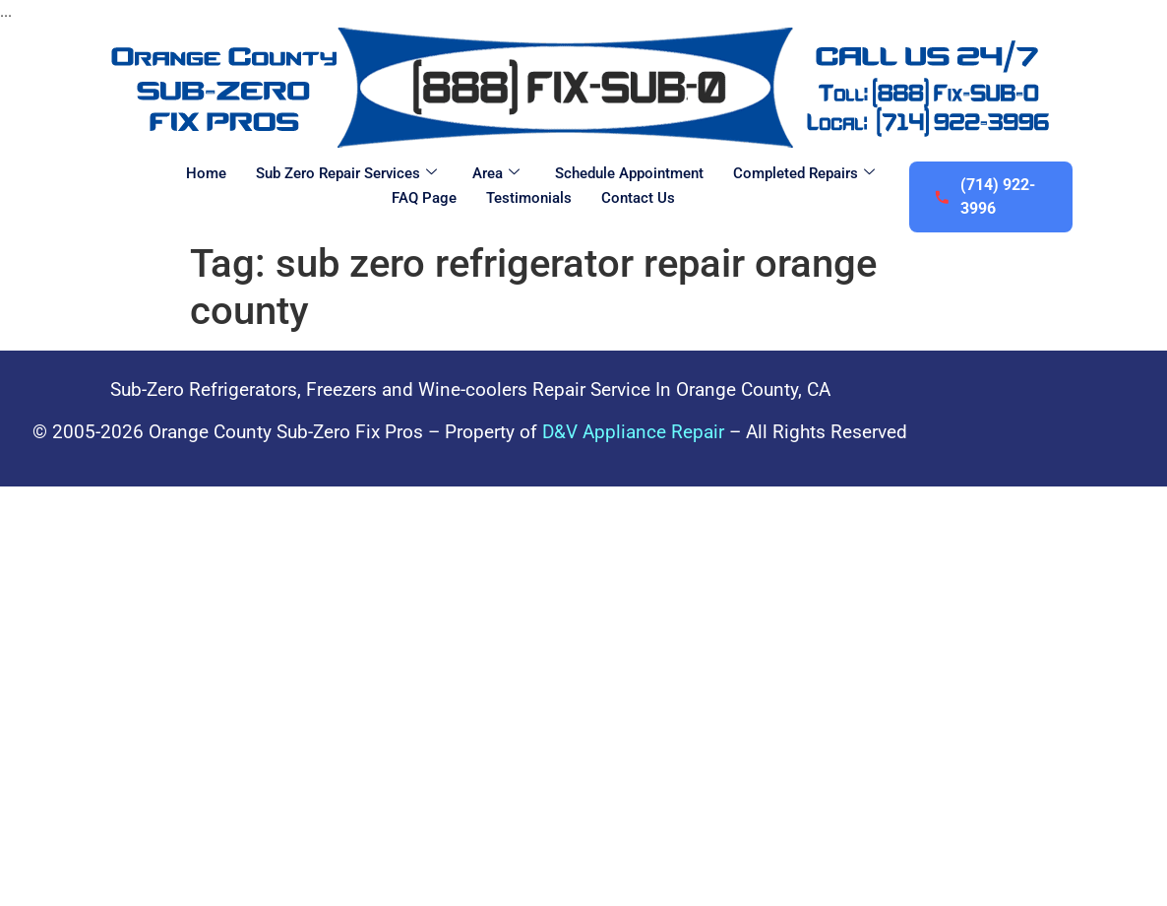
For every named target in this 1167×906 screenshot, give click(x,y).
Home (206, 173)
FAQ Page (424, 198)
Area (496, 173)
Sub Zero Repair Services (346, 173)
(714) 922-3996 (984, 196)
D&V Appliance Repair (633, 432)
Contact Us (638, 198)
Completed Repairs (804, 173)
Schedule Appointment (629, 173)
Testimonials (529, 198)
